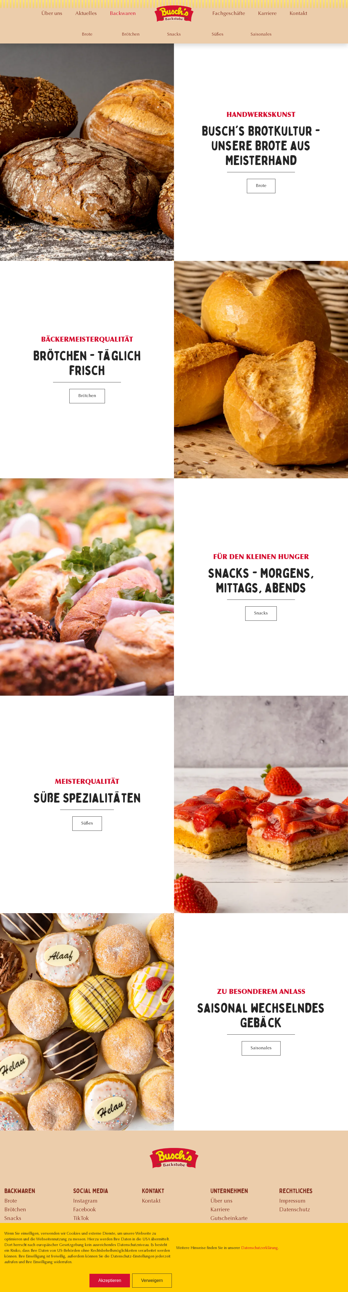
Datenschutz (294, 1210)
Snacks (174, 34)
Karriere (267, 13)
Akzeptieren (109, 1280)
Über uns (51, 13)
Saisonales (261, 34)
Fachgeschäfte (228, 13)
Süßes (217, 34)
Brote (87, 34)
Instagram (85, 1201)
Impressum (292, 1201)
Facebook (84, 1210)
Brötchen (130, 34)
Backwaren (123, 13)
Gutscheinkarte (228, 1218)
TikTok (81, 1218)
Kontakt (298, 13)
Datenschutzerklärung (259, 1248)
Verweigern (152, 1280)
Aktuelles (86, 13)
